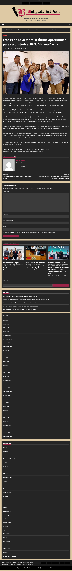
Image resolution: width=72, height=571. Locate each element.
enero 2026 (6, 333)
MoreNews (44, 569)
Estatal (5, 482)
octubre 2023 (6, 434)
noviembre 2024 (7, 385)
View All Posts (21, 166)
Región (31, 563)
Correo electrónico (8, 221)
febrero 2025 (6, 374)
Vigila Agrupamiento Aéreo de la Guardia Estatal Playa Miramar (20, 310)
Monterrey (6, 516)
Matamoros (6, 505)
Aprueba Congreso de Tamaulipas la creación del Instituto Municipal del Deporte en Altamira (52, 177)
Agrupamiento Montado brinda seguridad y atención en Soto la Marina (22, 304)
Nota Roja (5, 565)
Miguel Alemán (7, 512)
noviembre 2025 (7, 340)
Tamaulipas (6, 535)
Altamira (5, 452)
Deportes (5, 467)
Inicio (3, 563)
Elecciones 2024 (7, 479)
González (5, 490)
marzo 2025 (6, 370)
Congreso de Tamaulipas (10, 460)
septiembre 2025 (7, 348)
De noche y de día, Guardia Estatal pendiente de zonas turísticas (21, 307)
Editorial (5, 471)
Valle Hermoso (7, 550)
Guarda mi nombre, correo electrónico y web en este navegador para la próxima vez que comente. (30, 233)
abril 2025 (5, 366)
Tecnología (6, 546)
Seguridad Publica (8, 531)
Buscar (5, 282)
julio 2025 (5, 355)
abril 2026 (5, 321)
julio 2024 (5, 400)
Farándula (6, 486)
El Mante (5, 475)
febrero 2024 (6, 419)
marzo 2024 (6, 415)
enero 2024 (6, 423)
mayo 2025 (6, 363)
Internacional (7, 494)
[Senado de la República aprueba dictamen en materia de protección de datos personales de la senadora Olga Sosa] (36, 254)
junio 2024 (5, 404)
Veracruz (5, 554)
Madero (5, 501)
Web (4, 227)
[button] (3, 24)
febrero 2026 (6, 329)
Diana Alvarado (7, 271)
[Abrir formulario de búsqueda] (69, 24)
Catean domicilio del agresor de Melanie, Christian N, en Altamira (19, 177)
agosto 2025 (6, 351)
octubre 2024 (6, 389)
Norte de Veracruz (8, 520)
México (5, 35)
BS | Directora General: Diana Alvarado (36, 18)
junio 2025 (5, 359)
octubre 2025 (6, 344)
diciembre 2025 (7, 336)
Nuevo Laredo (7, 524)
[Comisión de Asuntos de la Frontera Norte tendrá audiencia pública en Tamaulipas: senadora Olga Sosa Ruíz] (13, 254)
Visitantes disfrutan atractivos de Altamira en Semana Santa (20, 298)
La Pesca (5, 497)
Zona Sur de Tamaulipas (9, 557)
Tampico (5, 539)
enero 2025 (6, 378)
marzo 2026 (6, 325)
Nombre (5, 215)
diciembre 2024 (7, 381)
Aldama (5, 449)
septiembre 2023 (7, 438)
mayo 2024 (6, 408)
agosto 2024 (6, 396)
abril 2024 (5, 411)
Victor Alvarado (8, 48)
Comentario (6, 192)
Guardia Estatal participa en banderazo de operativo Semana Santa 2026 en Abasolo (26, 301)
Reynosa (5, 527)
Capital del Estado (8, 456)
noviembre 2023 (7, 430)
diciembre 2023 (7, 426)
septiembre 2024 (7, 393)
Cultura (5, 464)
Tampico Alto (6, 542)
